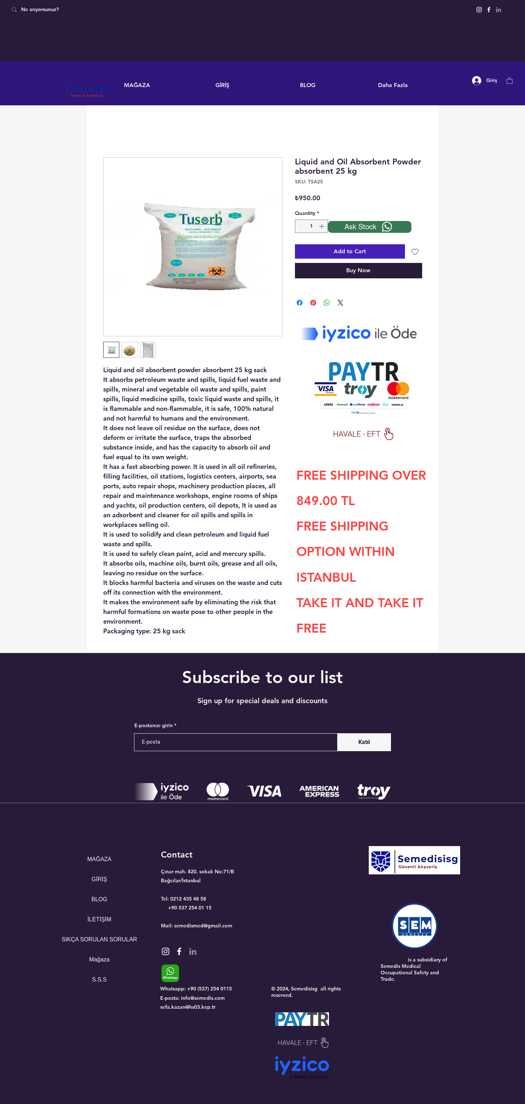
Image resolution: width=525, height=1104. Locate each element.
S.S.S (99, 979)
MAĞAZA (99, 859)
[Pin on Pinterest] (313, 302)
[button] (509, 80)
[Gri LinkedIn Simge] (498, 9)
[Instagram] (479, 9)
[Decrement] (300, 226)
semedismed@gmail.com (203, 925)
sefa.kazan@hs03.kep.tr (187, 1007)
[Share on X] (340, 302)
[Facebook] (488, 9)
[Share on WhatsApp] (327, 302)
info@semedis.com (203, 998)
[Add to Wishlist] (415, 251)
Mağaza (99, 959)
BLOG (99, 899)
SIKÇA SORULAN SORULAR (99, 939)
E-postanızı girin (153, 725)
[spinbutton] (311, 226)
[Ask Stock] (369, 227)
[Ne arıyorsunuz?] (58, 9)
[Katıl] (364, 742)
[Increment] (322, 226)
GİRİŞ (99, 879)
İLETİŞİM (99, 919)
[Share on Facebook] (299, 302)
